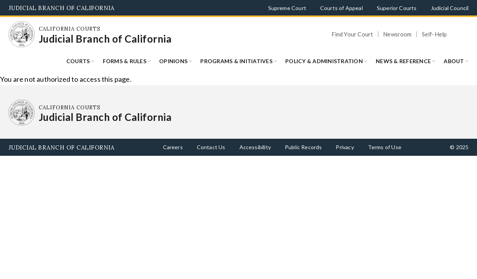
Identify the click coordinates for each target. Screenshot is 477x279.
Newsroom (397, 34)
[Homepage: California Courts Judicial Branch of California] (22, 34)
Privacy (345, 147)
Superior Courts (397, 8)
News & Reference (403, 61)
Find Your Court (352, 34)
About (454, 61)
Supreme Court (287, 8)
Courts (78, 61)
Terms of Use (384, 147)
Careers (173, 147)
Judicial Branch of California (61, 8)
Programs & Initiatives (236, 61)
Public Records (303, 147)
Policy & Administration (324, 61)
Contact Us (211, 147)
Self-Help (434, 34)
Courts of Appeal (341, 8)
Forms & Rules (124, 61)
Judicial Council (450, 8)
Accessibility (255, 147)
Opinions (173, 61)
